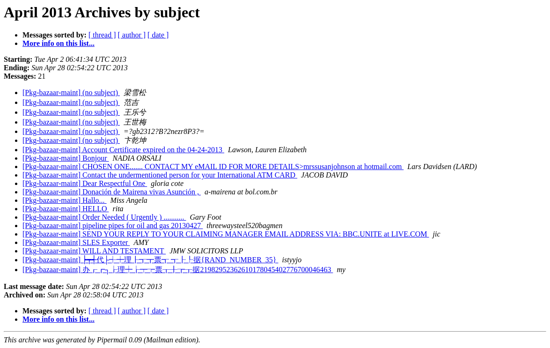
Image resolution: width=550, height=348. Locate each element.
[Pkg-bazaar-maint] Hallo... (64, 200)
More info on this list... (58, 43)
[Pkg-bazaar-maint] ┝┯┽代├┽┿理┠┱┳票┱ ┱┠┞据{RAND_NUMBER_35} (150, 260)
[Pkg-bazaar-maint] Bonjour (65, 158)
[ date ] (158, 35)
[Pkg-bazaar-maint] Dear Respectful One (84, 183)
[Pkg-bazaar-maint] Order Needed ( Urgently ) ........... (104, 217)
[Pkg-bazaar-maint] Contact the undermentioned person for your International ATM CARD (159, 175)
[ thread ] (102, 35)
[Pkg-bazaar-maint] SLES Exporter (76, 242)
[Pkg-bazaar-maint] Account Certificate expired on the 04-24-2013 (123, 150)
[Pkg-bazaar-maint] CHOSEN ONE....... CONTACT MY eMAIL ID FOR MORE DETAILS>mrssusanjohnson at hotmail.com (212, 166)
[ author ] (132, 35)
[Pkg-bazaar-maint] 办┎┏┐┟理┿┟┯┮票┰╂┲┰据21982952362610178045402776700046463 (177, 270)
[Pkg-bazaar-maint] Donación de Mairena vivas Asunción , (111, 192)
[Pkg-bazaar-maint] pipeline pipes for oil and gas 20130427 (112, 226)
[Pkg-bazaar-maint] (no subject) (71, 92)
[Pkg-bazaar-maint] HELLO (65, 209)
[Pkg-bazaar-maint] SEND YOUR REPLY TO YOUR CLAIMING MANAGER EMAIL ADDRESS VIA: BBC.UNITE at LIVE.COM (225, 234)
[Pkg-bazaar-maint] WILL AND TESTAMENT (94, 251)
